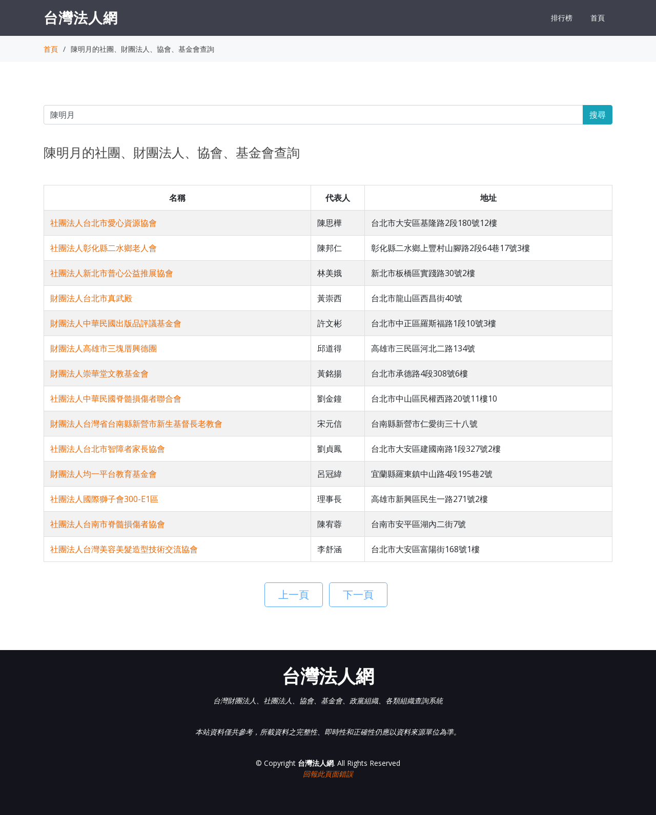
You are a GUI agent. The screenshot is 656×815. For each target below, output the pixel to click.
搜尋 (597, 114)
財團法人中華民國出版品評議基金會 (115, 323)
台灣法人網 (81, 17)
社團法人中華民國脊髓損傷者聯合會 (115, 398)
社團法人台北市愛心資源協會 (103, 222)
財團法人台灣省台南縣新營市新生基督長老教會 (136, 423)
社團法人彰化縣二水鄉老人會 (103, 248)
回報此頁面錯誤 (328, 774)
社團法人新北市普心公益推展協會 (111, 273)
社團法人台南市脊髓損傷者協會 (107, 524)
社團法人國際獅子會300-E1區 (104, 499)
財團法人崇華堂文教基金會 (99, 373)
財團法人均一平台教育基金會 (103, 473)
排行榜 (561, 18)
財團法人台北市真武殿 (91, 298)
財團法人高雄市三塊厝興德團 (103, 348)
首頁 (597, 18)
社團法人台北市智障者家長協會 (107, 448)
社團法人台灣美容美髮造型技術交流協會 (124, 549)
